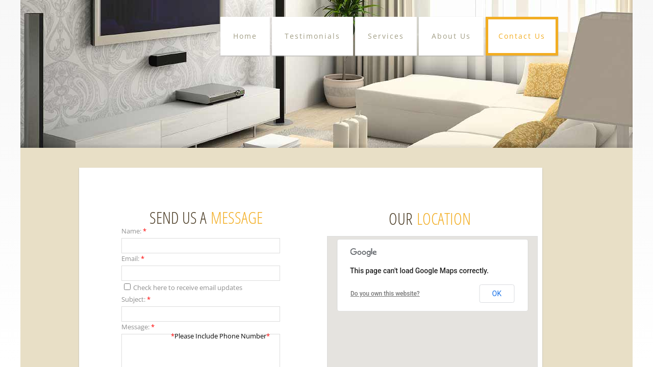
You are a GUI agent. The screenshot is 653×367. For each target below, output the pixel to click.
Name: (133, 230)
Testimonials (312, 36)
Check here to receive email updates (183, 287)
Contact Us (521, 36)
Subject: (135, 299)
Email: (132, 258)
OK (496, 294)
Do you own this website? (385, 293)
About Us (451, 36)
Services (386, 36)
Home (245, 36)
